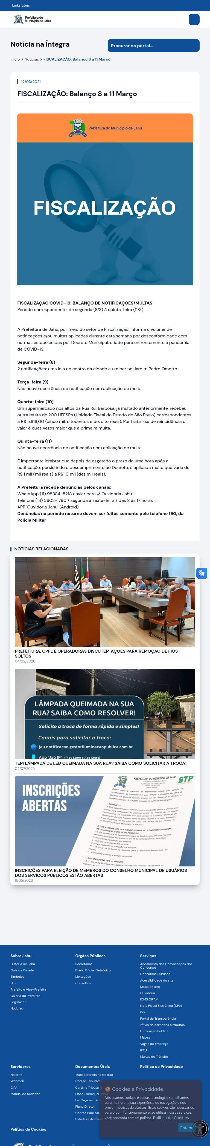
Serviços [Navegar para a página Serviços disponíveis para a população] (148, 955)
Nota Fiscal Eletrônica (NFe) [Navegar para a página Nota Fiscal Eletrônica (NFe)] (161, 1005)
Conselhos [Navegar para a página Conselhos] (83, 983)
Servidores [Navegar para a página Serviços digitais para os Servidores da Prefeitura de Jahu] (20, 1066)
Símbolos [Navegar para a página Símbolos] (17, 976)
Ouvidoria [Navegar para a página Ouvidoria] (147, 993)
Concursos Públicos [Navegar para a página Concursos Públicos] (155, 974)
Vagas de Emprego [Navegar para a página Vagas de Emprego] (154, 1044)
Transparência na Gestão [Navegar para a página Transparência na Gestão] (94, 1075)
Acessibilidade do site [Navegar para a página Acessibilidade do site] (157, 980)
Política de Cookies (171, 1117)
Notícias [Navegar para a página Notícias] (16, 1008)
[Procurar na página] (147, 45)
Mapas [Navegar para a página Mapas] (145, 1037)
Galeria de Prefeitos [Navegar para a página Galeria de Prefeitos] (25, 996)
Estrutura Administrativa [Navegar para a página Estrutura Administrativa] (93, 1119)
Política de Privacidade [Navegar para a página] (161, 1066)
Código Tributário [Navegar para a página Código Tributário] (88, 1081)
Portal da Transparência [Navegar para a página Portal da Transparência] (158, 1018)
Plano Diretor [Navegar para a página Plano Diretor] (85, 1106)
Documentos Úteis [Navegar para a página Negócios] (92, 1066)
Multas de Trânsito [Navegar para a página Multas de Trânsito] (154, 1056)
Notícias (32, 59)
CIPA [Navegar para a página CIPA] (13, 1087)
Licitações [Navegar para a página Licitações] (83, 976)
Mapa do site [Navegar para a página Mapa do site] (150, 987)
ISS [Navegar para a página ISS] (142, 1012)
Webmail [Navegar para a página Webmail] (17, 1081)
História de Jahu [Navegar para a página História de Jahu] (22, 964)
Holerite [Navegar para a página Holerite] (16, 1075)
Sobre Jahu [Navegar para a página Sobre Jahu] (20, 955)
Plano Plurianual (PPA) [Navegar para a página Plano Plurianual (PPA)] (91, 1094)
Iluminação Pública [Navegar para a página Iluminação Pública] (154, 1031)
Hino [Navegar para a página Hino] (13, 983)
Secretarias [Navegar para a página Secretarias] (83, 964)
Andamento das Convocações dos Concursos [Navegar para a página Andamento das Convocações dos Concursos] (166, 966)
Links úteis (21, 5)
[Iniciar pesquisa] (193, 45)
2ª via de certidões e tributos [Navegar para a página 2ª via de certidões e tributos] (162, 1025)
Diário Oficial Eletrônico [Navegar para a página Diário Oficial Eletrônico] (92, 970)
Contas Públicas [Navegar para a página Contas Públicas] (87, 1113)
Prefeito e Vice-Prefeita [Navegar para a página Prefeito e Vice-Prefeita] (28, 989)
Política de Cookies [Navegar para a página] (28, 1129)
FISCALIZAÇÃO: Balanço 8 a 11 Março (76, 59)
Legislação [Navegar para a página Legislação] (18, 1002)
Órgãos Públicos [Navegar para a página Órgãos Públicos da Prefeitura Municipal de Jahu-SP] (90, 955)
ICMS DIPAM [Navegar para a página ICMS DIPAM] (149, 999)
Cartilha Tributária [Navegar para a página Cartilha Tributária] (88, 1087)
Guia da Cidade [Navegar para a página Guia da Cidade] (22, 970)
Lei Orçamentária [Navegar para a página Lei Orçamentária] (88, 1100)
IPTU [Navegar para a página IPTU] (143, 1050)
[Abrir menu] (194, 19)
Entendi (187, 1127)
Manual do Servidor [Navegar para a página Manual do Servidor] (25, 1094)
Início (15, 59)
